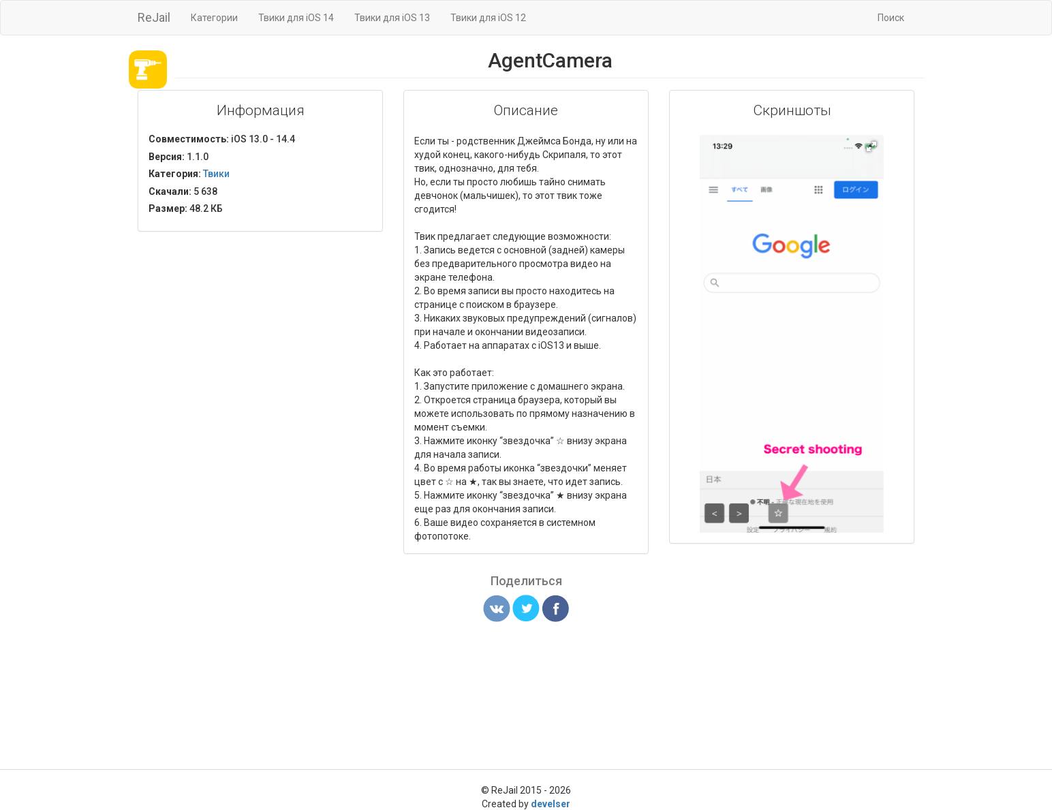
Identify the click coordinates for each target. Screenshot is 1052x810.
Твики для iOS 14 (296, 17)
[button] (871, 146)
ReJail (154, 17)
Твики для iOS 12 (488, 17)
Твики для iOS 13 (392, 17)
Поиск (891, 17)
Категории (214, 17)
